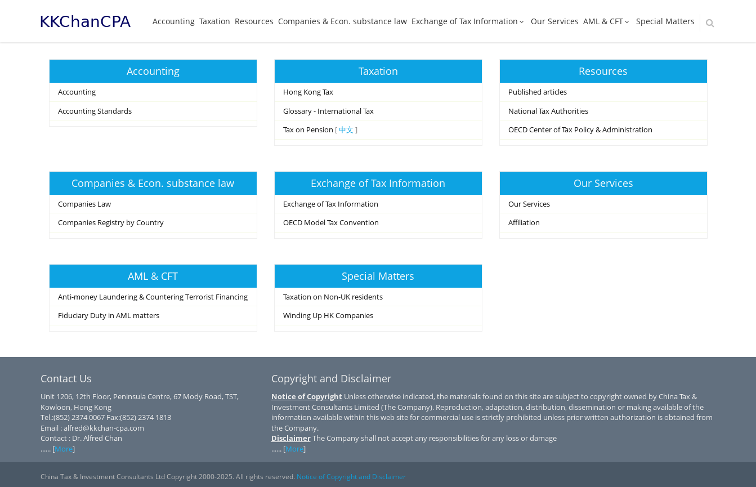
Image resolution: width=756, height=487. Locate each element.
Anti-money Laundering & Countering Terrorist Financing (153, 297)
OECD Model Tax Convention (331, 222)
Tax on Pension (308, 129)
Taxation (214, 21)
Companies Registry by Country (111, 222)
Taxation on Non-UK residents (333, 297)
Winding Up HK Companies (328, 315)
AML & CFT (607, 21)
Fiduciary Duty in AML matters (108, 315)
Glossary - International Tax (328, 111)
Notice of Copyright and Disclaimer (351, 476)
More (64, 449)
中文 (346, 129)
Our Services (555, 21)
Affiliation (524, 222)
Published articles (537, 92)
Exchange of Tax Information (468, 21)
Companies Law (84, 204)
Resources (254, 21)
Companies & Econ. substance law (342, 21)
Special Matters (665, 21)
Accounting (174, 21)
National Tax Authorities (548, 111)
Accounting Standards (95, 111)
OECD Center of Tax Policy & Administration (580, 129)
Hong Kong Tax (308, 92)
